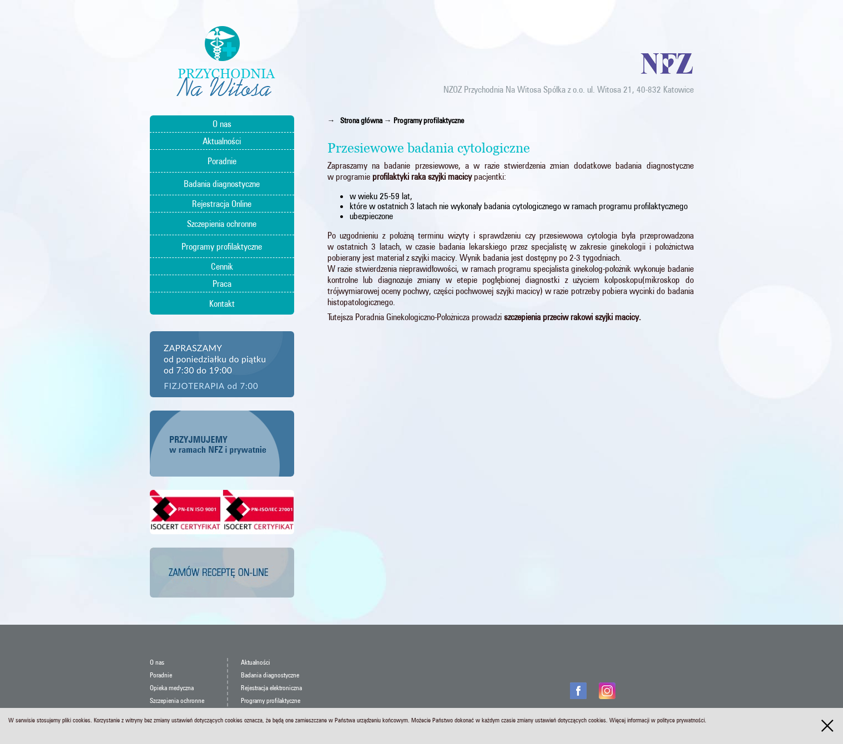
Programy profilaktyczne (221, 246)
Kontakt (222, 303)
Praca (222, 283)
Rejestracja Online (221, 203)
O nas (222, 123)
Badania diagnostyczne (222, 183)
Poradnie (222, 160)
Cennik (222, 266)
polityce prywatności (681, 720)
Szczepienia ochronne (221, 223)
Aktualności (222, 140)
